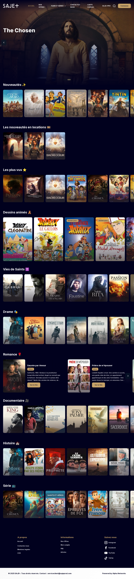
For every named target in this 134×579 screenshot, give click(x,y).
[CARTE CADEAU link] (92, 5)
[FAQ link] (67, 548)
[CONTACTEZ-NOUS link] (76, 5)
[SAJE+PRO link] (106, 5)
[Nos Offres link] (67, 541)
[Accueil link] (23, 541)
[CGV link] (23, 553)
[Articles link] (67, 552)
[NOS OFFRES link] (43, 5)
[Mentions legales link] (23, 549)
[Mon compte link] (67, 545)
